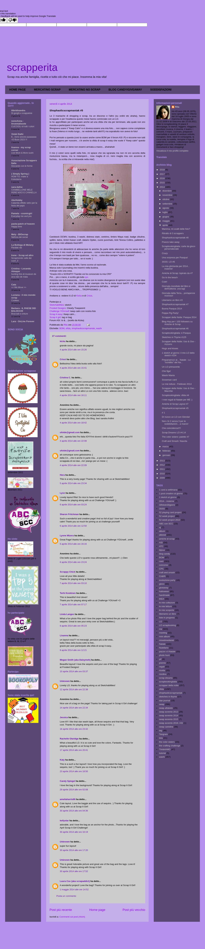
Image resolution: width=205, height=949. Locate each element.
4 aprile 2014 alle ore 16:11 (73, 395)
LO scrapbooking (167, 625)
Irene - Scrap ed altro (22, 255)
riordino (162, 674)
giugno (166, 216)
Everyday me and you (21, 216)
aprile (165, 225)
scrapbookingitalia (168, 681)
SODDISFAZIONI (160, 89)
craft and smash (167, 572)
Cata (13, 284)
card (161, 561)
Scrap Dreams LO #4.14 (174, 432)
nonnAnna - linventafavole (18, 122)
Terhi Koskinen (68, 593)
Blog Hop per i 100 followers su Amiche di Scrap (177, 323)
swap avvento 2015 (168, 719)
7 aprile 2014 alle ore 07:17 (73, 604)
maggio (166, 221)
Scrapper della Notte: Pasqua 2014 (179, 317)
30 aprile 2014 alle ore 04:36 (74, 810)
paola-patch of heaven (23, 224)
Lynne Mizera (67, 535)
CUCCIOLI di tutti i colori (22, 126)
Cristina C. (65, 377)
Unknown (65, 681)
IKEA (161, 599)
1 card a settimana (168, 489)
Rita (177, 107)
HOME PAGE (17, 89)
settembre (167, 203)
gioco (161, 584)
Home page (97, 910)
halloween (164, 591)
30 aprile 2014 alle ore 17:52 (74, 871)
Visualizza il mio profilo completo (172, 150)
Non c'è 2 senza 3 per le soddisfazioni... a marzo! (175, 422)
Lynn (62, 493)
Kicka (79, 295)
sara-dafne (17, 187)
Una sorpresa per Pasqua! (175, 257)
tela (161, 738)
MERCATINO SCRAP (47, 89)
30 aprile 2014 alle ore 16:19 (74, 832)
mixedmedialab (166, 640)
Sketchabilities (57, 305)
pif (160, 659)
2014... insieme (166, 501)
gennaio (166, 455)
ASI (161, 542)
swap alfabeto (166, 708)
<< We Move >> (18, 287)
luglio (165, 212)
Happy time (16, 226)
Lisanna (64, 635)
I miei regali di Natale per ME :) (177, 399)
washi (99, 328)
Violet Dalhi (17, 134)
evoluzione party (167, 580)
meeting (163, 632)
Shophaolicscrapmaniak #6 (175, 328)
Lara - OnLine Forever (22, 321)
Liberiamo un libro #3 (172, 300)
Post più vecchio (134, 910)
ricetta (162, 670)
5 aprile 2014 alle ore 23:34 (73, 483)
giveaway (163, 587)
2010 (162, 473)
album (162, 531)
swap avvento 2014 (168, 715)
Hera (62, 475)
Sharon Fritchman (69, 514)
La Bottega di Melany (22, 245)
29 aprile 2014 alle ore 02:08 (74, 789)
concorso (163, 565)
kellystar (64, 820)
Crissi (89, 295)
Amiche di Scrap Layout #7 (175, 404)
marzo (165, 446)
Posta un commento (66, 896)
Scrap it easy (56, 314)
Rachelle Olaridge (69, 738)
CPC (161, 568)
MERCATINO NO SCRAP (84, 89)
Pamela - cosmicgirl (21, 213)
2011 (162, 469)
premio (162, 663)
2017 (162, 174)
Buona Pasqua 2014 (172, 308)
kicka (62, 341)
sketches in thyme (168, 696)
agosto (166, 208)
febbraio (166, 450)
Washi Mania (168, 375)
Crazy (165, 253)
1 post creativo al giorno (171, 493)
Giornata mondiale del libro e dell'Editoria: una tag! (176, 287)
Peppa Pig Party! (170, 313)
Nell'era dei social (19, 237)
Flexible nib (16, 248)
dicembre (167, 190)
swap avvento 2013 (168, 711)
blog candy (164, 553)
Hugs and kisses (170, 348)
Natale (162, 644)
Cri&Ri (162, 576)
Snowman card (169, 379)
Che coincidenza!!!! (171, 428)
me (160, 629)
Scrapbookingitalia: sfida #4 (175, 395)
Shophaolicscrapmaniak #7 (175, 304)
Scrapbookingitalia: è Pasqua (176, 333)
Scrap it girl (55, 317)
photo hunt (164, 655)
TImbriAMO (164, 749)
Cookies (15, 300)
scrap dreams (166, 678)
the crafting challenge (169, 745)
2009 (162, 478)
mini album (164, 636)
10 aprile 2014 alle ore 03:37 (74, 671)
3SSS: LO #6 (168, 261)
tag (160, 730)
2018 (162, 169)
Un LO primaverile (171, 367)
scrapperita (32, 67)
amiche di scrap (167, 538)
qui (86, 277)
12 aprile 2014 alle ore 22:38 (74, 689)
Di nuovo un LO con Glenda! (176, 417)
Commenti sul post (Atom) (72, 916)
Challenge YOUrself (59, 311)
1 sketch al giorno (167, 497)
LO (160, 621)
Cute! (164, 281)
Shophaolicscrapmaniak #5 (175, 408)
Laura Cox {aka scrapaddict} (75, 881)
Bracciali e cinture (19, 314)
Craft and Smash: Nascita (174, 441)
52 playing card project (170, 512)
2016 (162, 178)
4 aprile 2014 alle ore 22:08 (73, 441)
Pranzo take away (170, 242)
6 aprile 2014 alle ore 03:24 (73, 504)
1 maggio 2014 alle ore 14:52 (74, 889)
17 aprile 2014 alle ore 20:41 (74, 750)
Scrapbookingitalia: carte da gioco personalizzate (178, 247)
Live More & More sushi (22, 153)
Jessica (64, 717)
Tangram (163, 734)
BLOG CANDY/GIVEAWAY (125, 89)
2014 (162, 187)
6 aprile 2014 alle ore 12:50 (73, 526)
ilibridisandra (18, 110)
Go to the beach (170, 277)
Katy (62, 759)
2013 (162, 460)
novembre (167, 195)
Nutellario (163, 647)
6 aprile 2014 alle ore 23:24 (73, 562)
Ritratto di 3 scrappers (172, 233)
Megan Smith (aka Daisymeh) (75, 660)
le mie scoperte (166, 610)
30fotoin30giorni (167, 505)
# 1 (163, 412)
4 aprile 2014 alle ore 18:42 (73, 422)
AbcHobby (16, 200)
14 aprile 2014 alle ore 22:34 (74, 707)
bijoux (162, 550)
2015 (162, 182)
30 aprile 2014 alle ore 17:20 (74, 850)
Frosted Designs (58, 308)
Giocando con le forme (21, 166)
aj (160, 527)
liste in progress (167, 617)
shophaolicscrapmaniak (83, 328)
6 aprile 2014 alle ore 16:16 (73, 544)
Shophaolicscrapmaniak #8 (175, 237)
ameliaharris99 (67, 799)
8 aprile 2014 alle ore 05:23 (73, 625)
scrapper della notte (169, 685)
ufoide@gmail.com (70, 432)
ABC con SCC (166, 523)
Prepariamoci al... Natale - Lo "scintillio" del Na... (176, 361)
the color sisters (167, 742)
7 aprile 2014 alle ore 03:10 (73, 583)
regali (162, 666)
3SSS (162, 508)
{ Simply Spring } (20, 173)
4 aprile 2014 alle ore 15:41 (73, 368)
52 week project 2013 (169, 520)
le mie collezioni (167, 602)
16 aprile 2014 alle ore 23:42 (74, 729)
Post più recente (61, 910)
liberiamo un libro (167, 614)
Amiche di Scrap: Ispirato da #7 (177, 273)
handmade (164, 595)
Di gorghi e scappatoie (21, 113)
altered (162, 535)
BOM (62, 328)
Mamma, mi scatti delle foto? (176, 229)
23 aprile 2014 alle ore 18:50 (74, 771)
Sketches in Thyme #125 (174, 337)
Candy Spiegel (67, 781)
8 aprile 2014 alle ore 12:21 (73, 650)
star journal (164, 700)
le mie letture (165, 606)
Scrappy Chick (67, 572)
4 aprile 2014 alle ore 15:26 (73, 349)
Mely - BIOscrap (19, 234)
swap (161, 704)
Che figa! (166, 371)
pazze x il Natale (167, 651)
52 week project (167, 516)
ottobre (166, 199)
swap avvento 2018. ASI (171, 723)
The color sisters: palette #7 (175, 437)
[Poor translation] (12, 20)
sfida (68, 328)
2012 (162, 465)
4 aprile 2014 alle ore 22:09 (73, 465)
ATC (161, 546)
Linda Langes (67, 614)
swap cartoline (166, 726)
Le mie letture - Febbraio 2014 (177, 384)
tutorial (162, 753)
